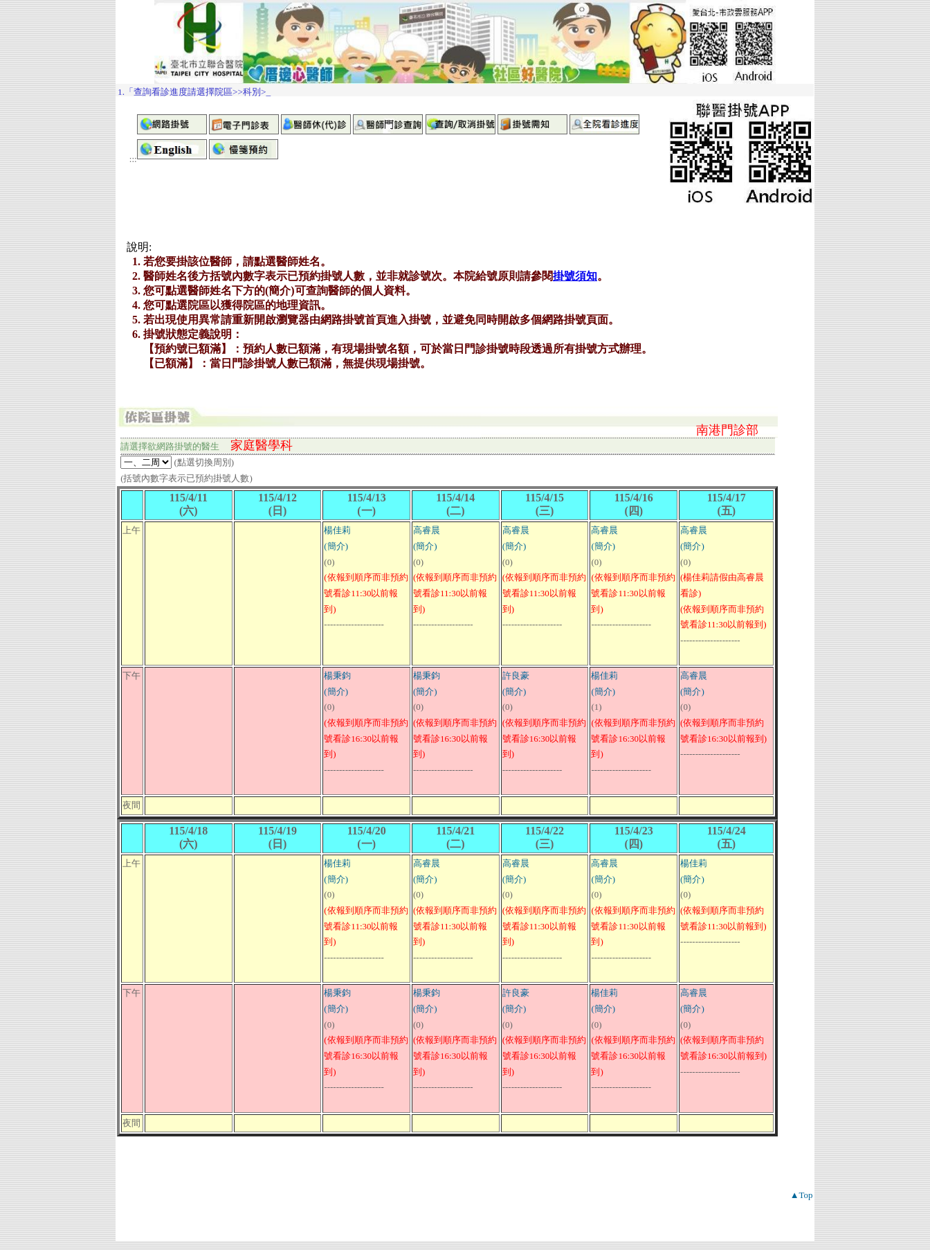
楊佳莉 (337, 530)
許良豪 (515, 675)
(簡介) (336, 546)
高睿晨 (426, 530)
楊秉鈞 (337, 675)
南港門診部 (727, 430)
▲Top (801, 1195)
